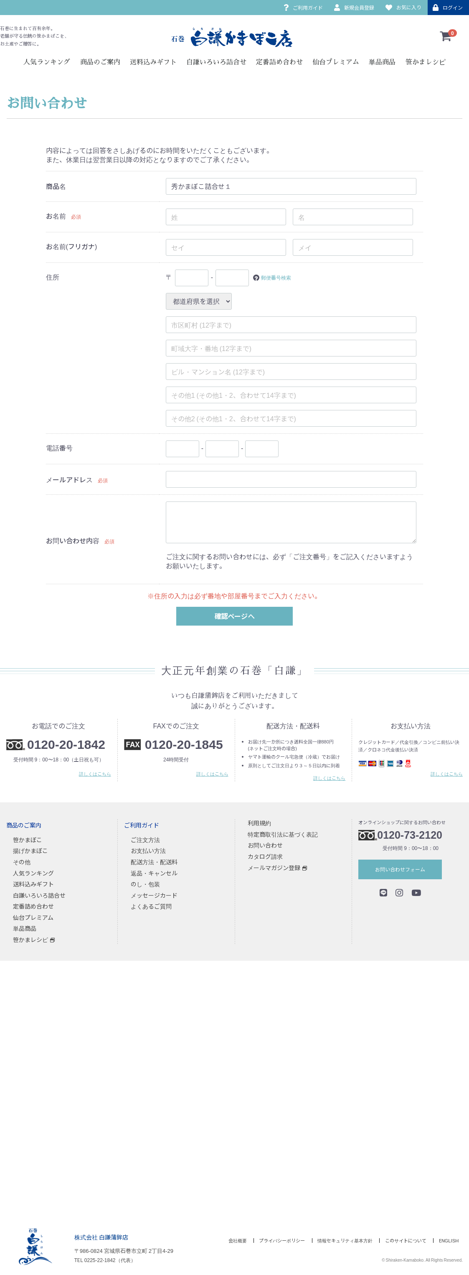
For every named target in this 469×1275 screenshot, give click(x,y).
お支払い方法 (148, 850)
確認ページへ (234, 616)
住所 (52, 277)
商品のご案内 (100, 62)
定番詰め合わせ (279, 62)
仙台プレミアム (335, 62)
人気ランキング (46, 62)
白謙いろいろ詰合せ (216, 62)
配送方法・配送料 (154, 862)
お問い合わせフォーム (400, 869)
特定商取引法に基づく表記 (283, 834)
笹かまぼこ (27, 839)
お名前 (56, 216)
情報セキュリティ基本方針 (333, 1240)
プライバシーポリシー (262, 1240)
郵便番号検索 (281, 277)
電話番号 (59, 448)
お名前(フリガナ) (71, 246)
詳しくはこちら (95, 773)
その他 (21, 862)
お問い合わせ (265, 845)
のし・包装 (145, 884)
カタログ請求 (265, 856)
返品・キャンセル (154, 872)
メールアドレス (69, 479)
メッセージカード (154, 895)
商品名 (56, 186)
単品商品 (382, 62)
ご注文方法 (145, 839)
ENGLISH (449, 1240)
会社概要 (212, 1240)
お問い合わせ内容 (72, 540)
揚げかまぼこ (30, 850)
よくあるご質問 (151, 906)
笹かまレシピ (426, 62)
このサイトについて (400, 1240)
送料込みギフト (153, 62)
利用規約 (259, 823)
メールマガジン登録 (274, 867)
